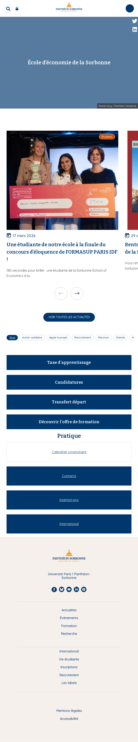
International (69, 524)
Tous (12, 337)
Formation (69, 626)
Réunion (103, 337)
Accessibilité (69, 718)
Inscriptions (69, 667)
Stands (120, 337)
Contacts (69, 476)
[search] (8, 9)
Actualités (69, 610)
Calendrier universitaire (69, 452)
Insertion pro (69, 500)
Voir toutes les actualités (69, 317)
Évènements (69, 618)
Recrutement (82, 337)
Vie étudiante (69, 659)
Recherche (69, 633)
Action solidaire (32, 337)
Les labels (69, 683)
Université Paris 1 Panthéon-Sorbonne (69, 576)
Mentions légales (69, 711)
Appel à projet (58, 337)
